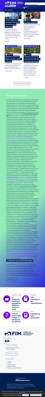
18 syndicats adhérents (21, 264)
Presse (9, 363)
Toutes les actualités (22, 83)
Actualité (26, 77)
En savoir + (11, 279)
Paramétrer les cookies (36, 395)
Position (7, 41)
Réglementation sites (11, 46)
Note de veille (27, 38)
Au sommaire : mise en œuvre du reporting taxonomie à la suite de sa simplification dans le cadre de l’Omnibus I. (13, 61)
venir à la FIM (11, 353)
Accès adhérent (12, 364)
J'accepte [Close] (25, 395)
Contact (10, 361)
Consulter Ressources (20, 255)
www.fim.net (26, 135)
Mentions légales (12, 366)
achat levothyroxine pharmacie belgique (22, 256)
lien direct (29, 255)
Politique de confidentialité (14, 368)
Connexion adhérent (31, 6)
